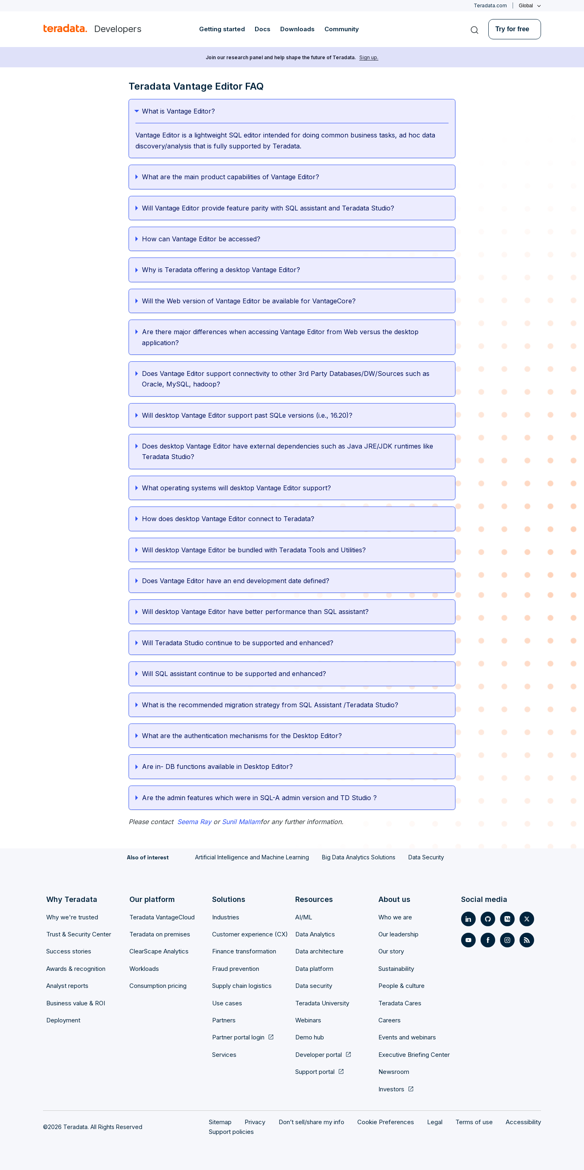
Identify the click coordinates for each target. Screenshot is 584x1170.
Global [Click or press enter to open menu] (526, 6)
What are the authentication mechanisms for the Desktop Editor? (242, 736)
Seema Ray (194, 822)
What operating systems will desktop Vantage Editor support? (236, 488)
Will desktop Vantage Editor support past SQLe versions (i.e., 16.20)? (247, 415)
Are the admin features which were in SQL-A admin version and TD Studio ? (259, 798)
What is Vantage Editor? (178, 111)
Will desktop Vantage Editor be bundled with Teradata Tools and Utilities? (254, 550)
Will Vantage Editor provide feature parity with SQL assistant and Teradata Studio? (268, 208)
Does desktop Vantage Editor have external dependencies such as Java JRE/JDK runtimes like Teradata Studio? (287, 451)
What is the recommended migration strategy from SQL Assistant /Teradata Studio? (270, 705)
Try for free (512, 29)
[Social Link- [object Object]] (468, 919)
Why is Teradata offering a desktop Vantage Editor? (221, 270)
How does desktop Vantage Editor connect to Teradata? (228, 519)
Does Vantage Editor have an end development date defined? (235, 581)
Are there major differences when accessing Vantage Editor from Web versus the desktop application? (280, 337)
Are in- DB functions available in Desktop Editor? (217, 766)
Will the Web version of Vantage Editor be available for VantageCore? (249, 301)
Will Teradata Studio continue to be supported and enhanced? (237, 643)
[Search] (474, 29)
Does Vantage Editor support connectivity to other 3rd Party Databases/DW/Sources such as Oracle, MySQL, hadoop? (285, 378)
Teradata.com (490, 5)
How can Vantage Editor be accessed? (201, 239)
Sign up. (368, 57)
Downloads (297, 29)
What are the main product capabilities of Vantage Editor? (230, 177)
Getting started (222, 29)
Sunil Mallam (241, 822)
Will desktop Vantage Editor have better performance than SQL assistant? (256, 612)
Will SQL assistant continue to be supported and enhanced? (234, 674)
